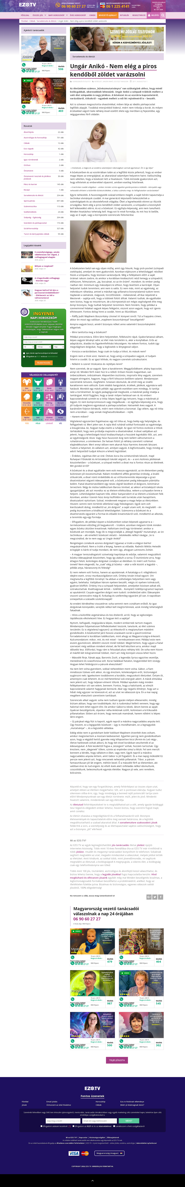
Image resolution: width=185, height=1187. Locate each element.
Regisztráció (138, 15)
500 (109, 1045)
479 (109, 961)
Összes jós (38, 15)
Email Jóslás (52, 1101)
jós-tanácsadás (120, 845)
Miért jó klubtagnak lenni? (132, 1105)
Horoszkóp (28, 154)
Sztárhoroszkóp (31, 228)
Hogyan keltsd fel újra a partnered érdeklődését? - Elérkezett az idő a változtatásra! (47, 294)
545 (158, 1003)
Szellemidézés (30, 212)
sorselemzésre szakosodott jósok (138, 822)
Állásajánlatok (113, 1137)
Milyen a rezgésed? (44, 266)
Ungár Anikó (108, 81)
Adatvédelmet (52, 356)
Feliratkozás (43, 363)
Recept (27, 190)
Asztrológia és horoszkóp (35, 137)
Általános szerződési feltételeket (71, 1143)
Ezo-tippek (29, 148)
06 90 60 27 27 (87, 918)
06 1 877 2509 (158, 10)
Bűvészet (98, 81)
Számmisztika (30, 206)
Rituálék (124, 15)
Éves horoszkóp (78, 15)
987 (109, 1003)
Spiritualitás (29, 201)
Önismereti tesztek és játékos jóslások (37, 177)
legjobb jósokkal (111, 874)
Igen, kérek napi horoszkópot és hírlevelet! (40, 353)
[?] (70, 1126)
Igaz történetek (31, 159)
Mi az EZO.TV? (71, 1137)
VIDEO (76, 931)
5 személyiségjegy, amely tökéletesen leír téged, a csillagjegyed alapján (47, 254)
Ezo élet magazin (121, 81)
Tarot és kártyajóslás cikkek (36, 234)
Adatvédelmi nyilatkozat (146, 1143)
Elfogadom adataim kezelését (57, 1126)
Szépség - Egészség (32, 217)
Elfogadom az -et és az (40, 357)
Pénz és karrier (30, 184)
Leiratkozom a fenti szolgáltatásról (130, 1126)
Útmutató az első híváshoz (59, 1105)
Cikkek (92, 15)
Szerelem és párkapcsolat (35, 223)
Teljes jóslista (117, 1060)
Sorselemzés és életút (47, 21)
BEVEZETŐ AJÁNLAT (108, 15)
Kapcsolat (83, 1137)
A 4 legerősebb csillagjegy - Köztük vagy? (47, 279)
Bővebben (107, 943)
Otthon (27, 165)
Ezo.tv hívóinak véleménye (132, 1101)
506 (60, 68)
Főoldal (25, 15)
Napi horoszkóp (56, 15)
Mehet (129, 1120)
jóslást (141, 845)
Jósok (24, 1105)
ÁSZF (39, 356)
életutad (78, 804)
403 (60, 110)
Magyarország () (109, 1153)
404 (158, 961)
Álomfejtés (29, 132)
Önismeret (28, 170)
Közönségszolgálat (97, 1137)
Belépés (153, 15)
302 (158, 1045)
